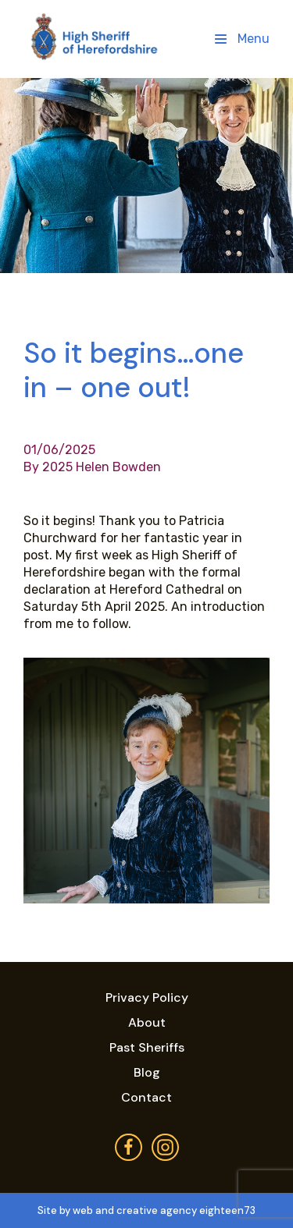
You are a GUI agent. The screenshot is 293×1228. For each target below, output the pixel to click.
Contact (146, 1097)
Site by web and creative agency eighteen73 (146, 1210)
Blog (147, 1072)
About (147, 1022)
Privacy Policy (146, 997)
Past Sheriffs (146, 1047)
